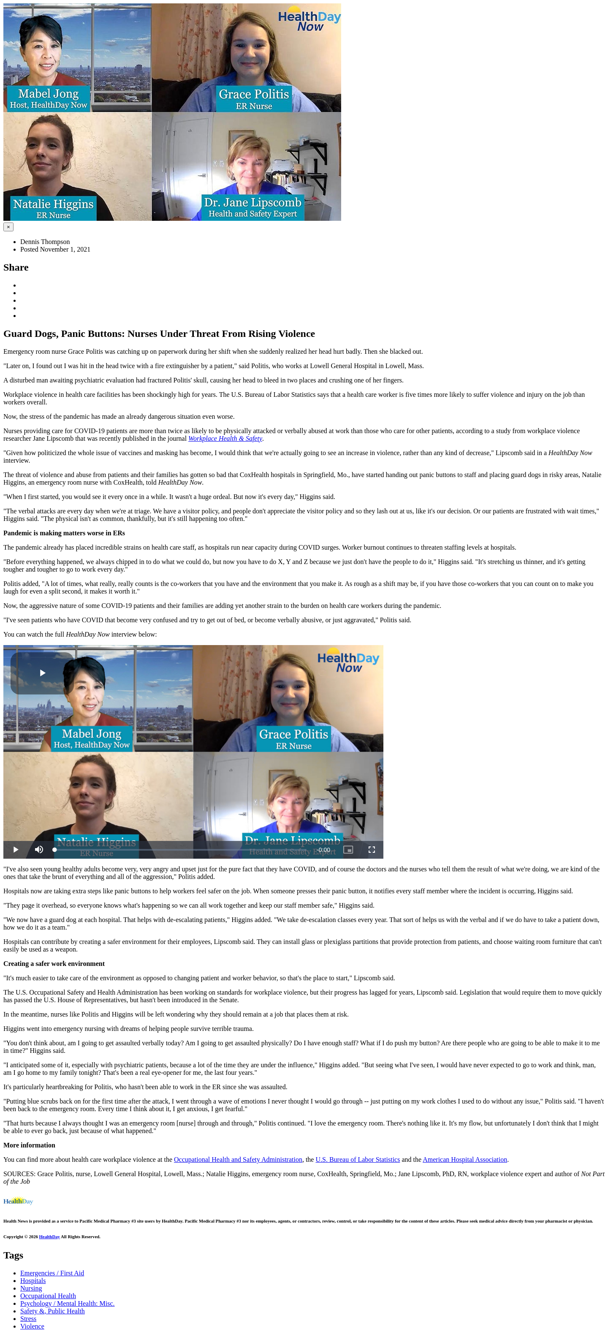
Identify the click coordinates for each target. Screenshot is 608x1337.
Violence (32, 1326)
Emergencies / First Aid (52, 1273)
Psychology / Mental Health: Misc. (67, 1303)
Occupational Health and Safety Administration (238, 1159)
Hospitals (33, 1280)
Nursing (31, 1288)
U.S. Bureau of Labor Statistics (357, 1159)
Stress (28, 1318)
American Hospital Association (465, 1159)
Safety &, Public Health (52, 1311)
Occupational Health (48, 1295)
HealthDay (49, 1236)
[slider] (181, 850)
